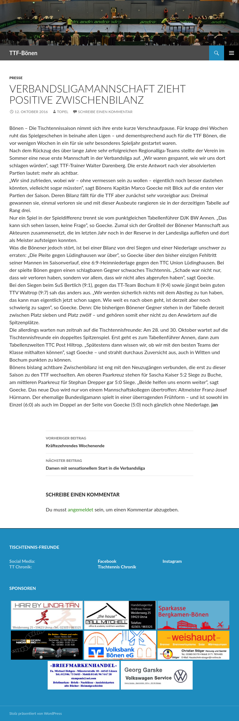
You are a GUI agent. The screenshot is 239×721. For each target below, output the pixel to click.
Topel (62, 111)
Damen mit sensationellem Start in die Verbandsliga (119, 464)
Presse (15, 77)
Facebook (107, 561)
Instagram (172, 561)
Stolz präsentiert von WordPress (35, 713)
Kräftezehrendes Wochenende (119, 441)
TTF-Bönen (23, 53)
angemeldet (80, 509)
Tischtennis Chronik (117, 566)
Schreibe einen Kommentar (105, 111)
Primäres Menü (231, 52)
